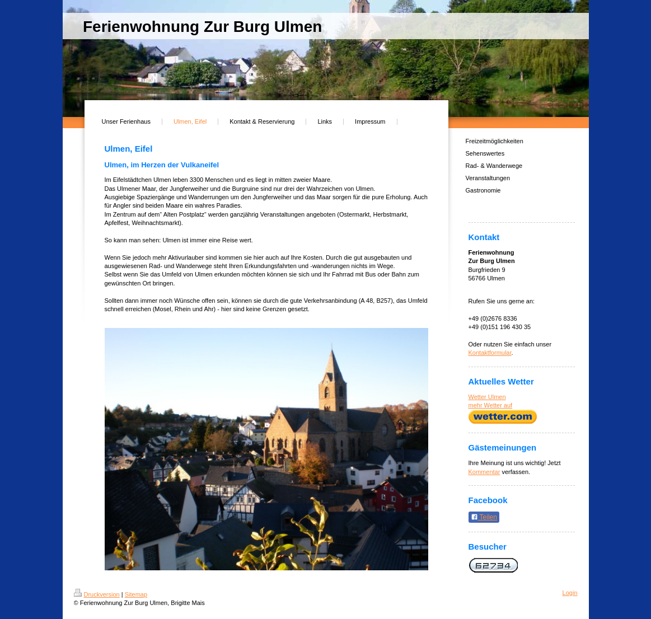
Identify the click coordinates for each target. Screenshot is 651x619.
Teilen (484, 517)
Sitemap (136, 594)
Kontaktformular (490, 352)
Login (570, 592)
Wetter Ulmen (487, 396)
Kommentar (484, 471)
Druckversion (97, 594)
